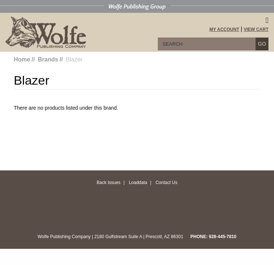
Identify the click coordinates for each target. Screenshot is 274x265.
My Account (224, 29)
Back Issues (109, 182)
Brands (48, 59)
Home (22, 59)
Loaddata (138, 182)
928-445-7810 (222, 236)
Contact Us (166, 182)
